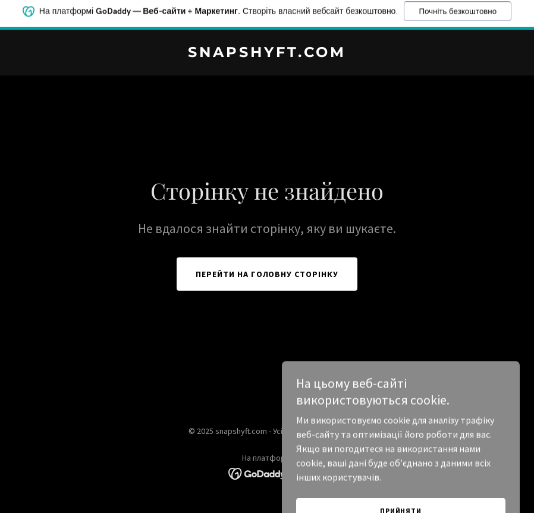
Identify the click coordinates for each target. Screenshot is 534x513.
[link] (267, 53)
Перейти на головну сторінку (267, 274)
